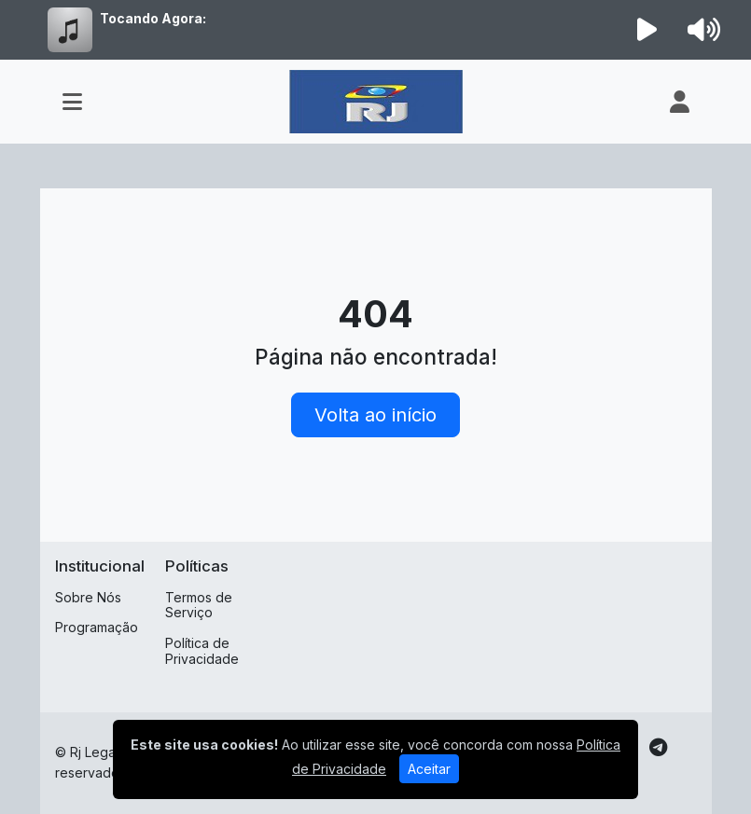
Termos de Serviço (198, 605)
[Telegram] (658, 748)
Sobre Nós (88, 597)
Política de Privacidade (202, 651)
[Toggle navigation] (72, 102)
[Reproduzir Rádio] (646, 29)
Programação (96, 627)
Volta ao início (375, 415)
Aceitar (429, 769)
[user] (680, 102)
